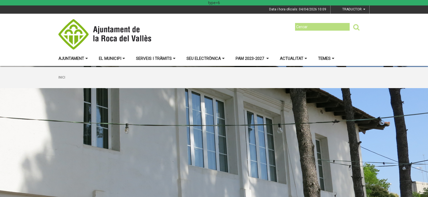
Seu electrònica (205, 58)
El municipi (112, 58)
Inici (61, 77)
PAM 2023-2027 (252, 58)
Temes (326, 58)
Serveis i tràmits (156, 58)
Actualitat (293, 58)
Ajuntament (73, 58)
